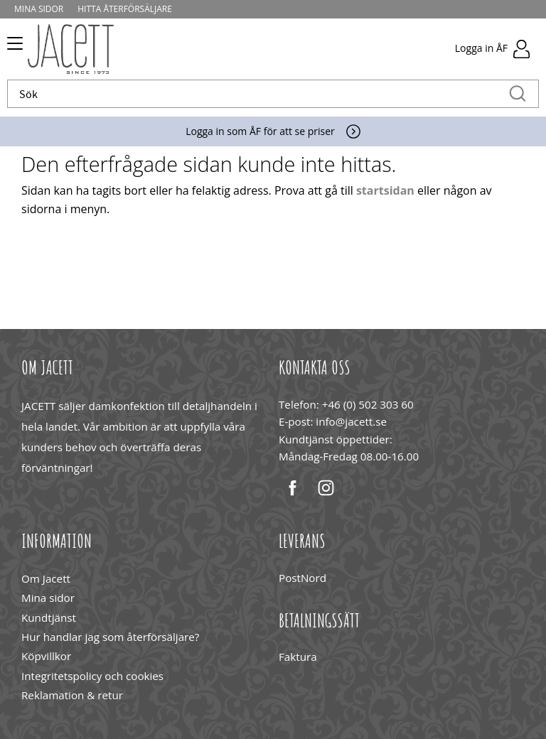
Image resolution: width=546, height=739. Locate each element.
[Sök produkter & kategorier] (258, 93)
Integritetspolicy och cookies (92, 676)
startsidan (385, 190)
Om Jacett (45, 578)
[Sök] (517, 93)
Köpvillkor (46, 656)
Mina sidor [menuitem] (38, 9)
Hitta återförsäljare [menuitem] (124, 9)
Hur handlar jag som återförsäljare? (110, 637)
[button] (12, 48)
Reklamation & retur (72, 695)
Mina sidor (48, 597)
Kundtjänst (48, 617)
